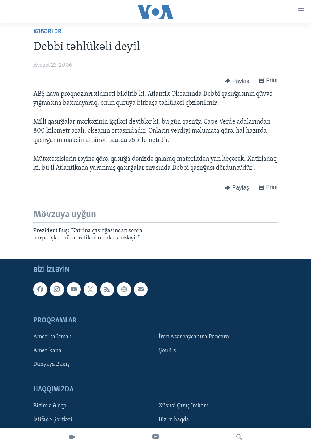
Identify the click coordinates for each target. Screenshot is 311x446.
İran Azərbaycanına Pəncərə (194, 337)
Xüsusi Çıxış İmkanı (184, 406)
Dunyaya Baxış (51, 364)
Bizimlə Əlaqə (50, 406)
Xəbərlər (47, 31)
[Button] (237, 81)
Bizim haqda (174, 420)
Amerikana (47, 351)
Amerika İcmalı (52, 337)
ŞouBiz (167, 351)
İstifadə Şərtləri (52, 420)
